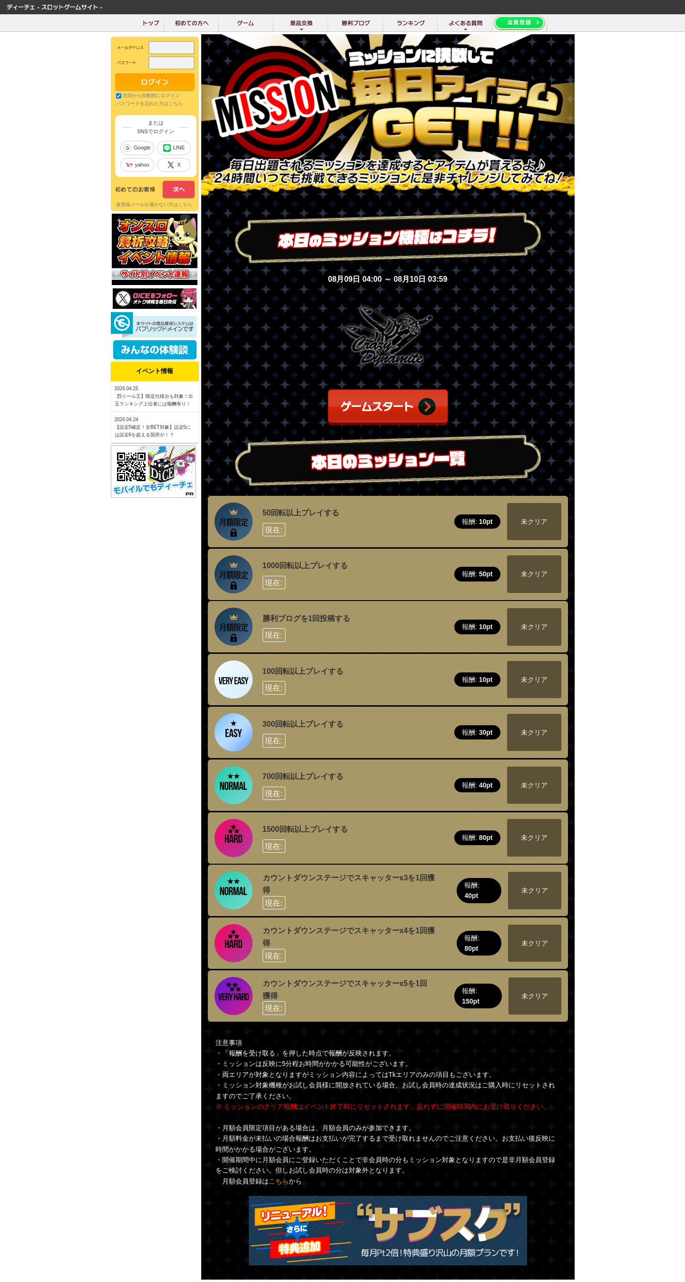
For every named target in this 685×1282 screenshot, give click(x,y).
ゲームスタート (388, 407)
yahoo (137, 165)
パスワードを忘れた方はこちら (149, 103)
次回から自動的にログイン (151, 95)
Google (137, 148)
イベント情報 (154, 371)
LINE (174, 148)
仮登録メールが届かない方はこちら (154, 204)
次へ (155, 190)
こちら (279, 1181)
